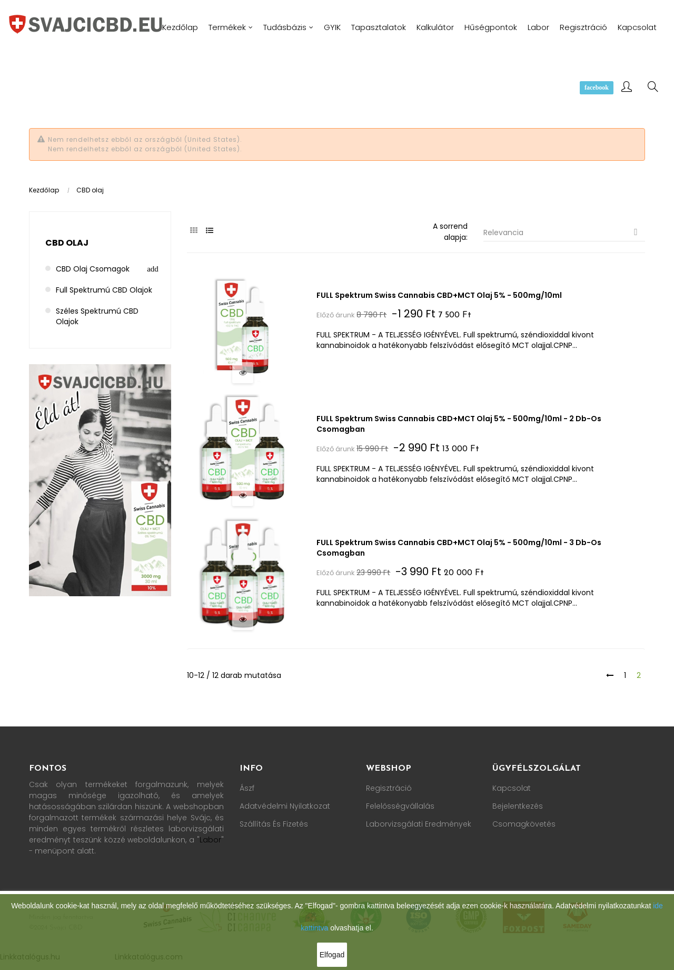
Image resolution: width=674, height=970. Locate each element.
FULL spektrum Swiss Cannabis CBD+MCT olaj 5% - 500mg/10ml (440, 295)
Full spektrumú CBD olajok (104, 290)
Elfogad (332, 954)
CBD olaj (66, 243)
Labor (210, 839)
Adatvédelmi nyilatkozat (285, 805)
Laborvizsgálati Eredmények (418, 823)
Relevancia (564, 232)
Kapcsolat (511, 787)
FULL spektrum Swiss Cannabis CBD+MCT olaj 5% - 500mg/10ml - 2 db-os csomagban (460, 423)
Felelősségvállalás (400, 805)
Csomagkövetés (524, 823)
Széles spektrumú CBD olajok (97, 316)
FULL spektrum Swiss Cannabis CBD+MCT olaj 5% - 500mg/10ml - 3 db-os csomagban (460, 547)
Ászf (247, 787)
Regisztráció (389, 787)
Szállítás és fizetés (274, 823)
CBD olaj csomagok (93, 269)
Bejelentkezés (517, 805)
